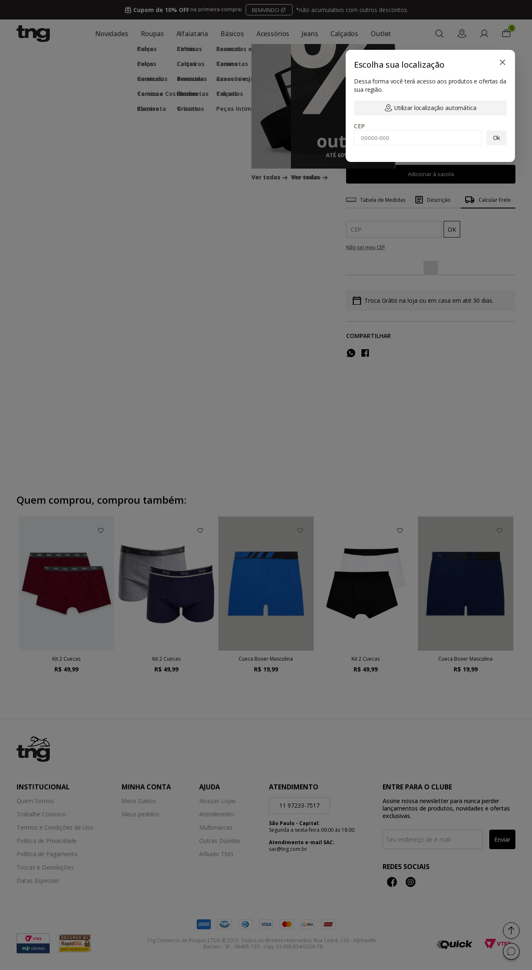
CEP (359, 126)
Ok (496, 138)
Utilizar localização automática (430, 108)
